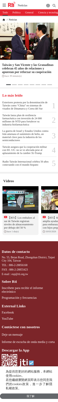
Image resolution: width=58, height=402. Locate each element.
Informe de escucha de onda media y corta (28, 342)
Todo (5, 12)
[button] (8, 84)
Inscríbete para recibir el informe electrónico (22, 289)
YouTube (7, 318)
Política (17, 12)
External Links (14, 306)
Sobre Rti (9, 282)
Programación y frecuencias (19, 297)
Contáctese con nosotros (21, 327)
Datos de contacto (16, 252)
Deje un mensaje (12, 334)
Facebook (8, 312)
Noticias (12, 19)
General (29, 12)
